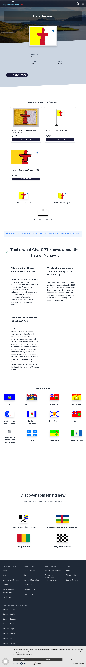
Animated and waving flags (62, 203)
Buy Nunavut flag (17, 75)
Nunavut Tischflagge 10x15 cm (57, 130)
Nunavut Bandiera (9, 624)
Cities (26, 575)
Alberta (9, 404)
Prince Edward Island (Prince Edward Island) (9, 439)
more (73, 660)
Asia (4, 575)
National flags (9, 566)
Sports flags (28, 594)
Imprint (68, 570)
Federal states (29, 570)
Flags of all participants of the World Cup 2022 (52, 577)
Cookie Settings (72, 580)
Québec (32, 440)
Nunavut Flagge (9, 609)
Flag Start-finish (62, 546)
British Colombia (31, 404)
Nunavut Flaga (8, 629)
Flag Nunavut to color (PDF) (43, 219)
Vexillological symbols (53, 570)
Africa (5, 570)
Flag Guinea (24, 546)
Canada (33, 63)
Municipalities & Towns (32, 580)
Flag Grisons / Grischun (24, 527)
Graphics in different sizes (23, 202)
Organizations (29, 585)
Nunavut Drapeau (9, 619)
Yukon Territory (76, 440)
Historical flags (29, 590)
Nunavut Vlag (8, 638)
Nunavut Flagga (9, 643)
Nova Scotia (54, 421)
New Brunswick (76, 404)
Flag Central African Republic (62, 527)
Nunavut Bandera (9, 614)
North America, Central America (9, 591)
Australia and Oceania (11, 580)
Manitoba (54, 404)
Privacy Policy (80, 663)
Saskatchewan (54, 440)
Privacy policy (71, 575)
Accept (48, 660)
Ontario (76, 421)
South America (8, 597)
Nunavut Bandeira (9, 634)
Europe (5, 585)
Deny (23, 660)
